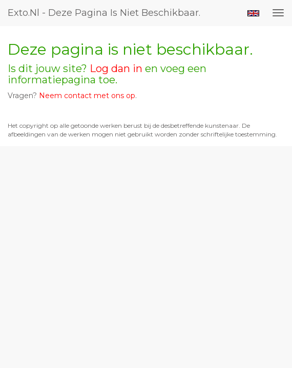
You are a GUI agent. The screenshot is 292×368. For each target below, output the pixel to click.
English (253, 13)
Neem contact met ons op (87, 95)
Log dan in (116, 68)
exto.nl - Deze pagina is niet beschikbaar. (104, 12)
